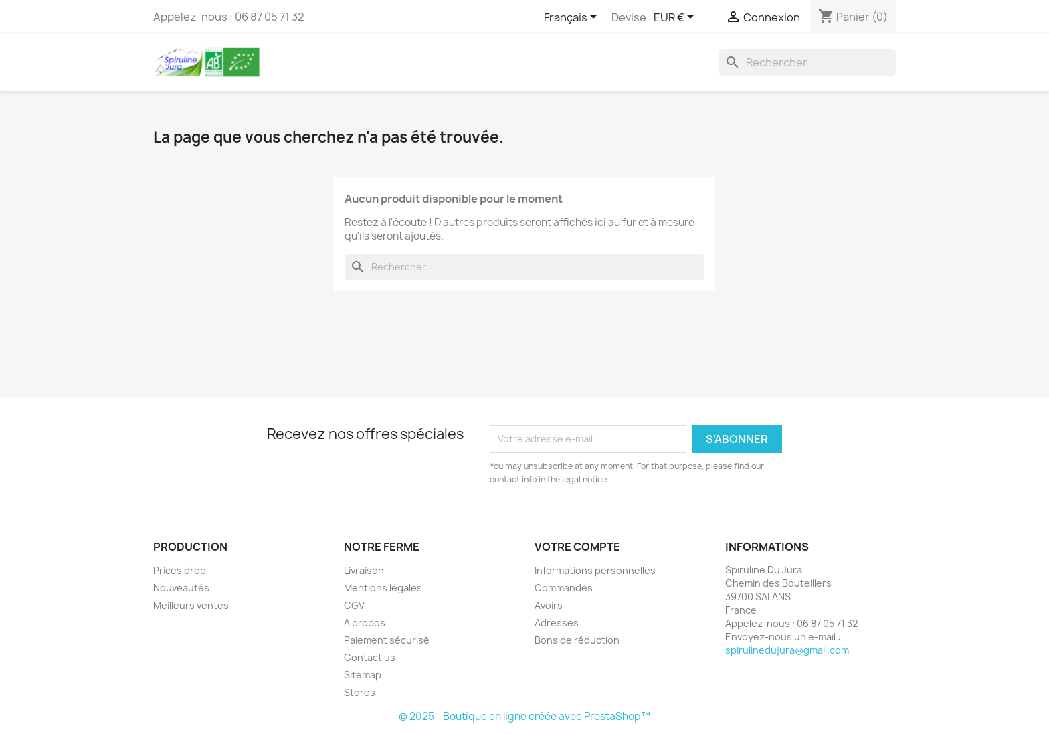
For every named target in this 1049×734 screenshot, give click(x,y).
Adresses (557, 622)
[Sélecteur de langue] (572, 18)
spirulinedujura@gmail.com (787, 650)
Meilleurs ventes (191, 605)
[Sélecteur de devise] (676, 18)
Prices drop (179, 570)
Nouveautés (181, 587)
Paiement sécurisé (387, 640)
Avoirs (549, 605)
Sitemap (362, 674)
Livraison (364, 570)
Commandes (564, 587)
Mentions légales (383, 587)
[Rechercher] (807, 62)
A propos (364, 622)
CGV (354, 605)
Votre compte (577, 546)
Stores (359, 692)
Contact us (369, 657)
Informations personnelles (595, 570)
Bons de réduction (577, 640)
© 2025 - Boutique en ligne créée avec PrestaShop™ (524, 716)
